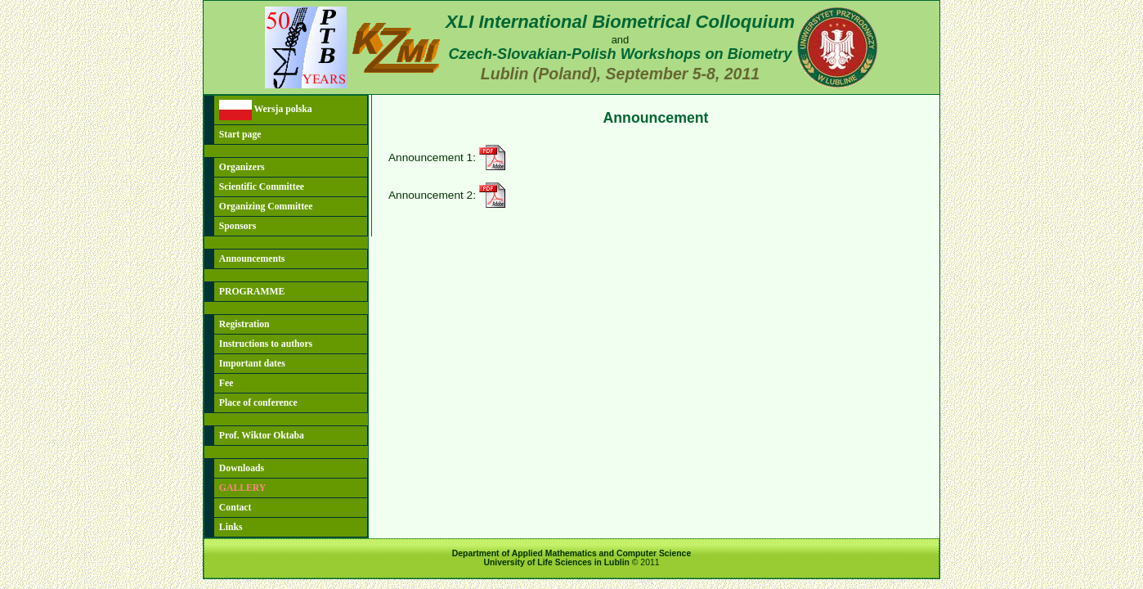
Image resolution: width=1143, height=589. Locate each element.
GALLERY (242, 488)
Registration (244, 324)
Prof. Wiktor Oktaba (261, 435)
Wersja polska (265, 110)
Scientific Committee (261, 187)
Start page (240, 134)
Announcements (252, 259)
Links (231, 527)
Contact (235, 507)
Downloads (241, 468)
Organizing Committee (266, 206)
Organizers (242, 167)
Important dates (252, 363)
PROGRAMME (252, 291)
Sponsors (237, 226)
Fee (226, 383)
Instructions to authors (265, 344)
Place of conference (258, 403)
